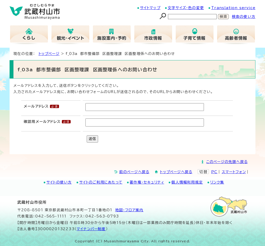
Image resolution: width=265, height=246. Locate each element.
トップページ (49, 53)
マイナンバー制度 (91, 229)
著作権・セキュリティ (147, 182)
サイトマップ (150, 8)
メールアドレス (36, 106)
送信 (92, 138)
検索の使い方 (243, 16)
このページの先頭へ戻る (227, 162)
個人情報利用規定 (187, 182)
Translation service (233, 8)
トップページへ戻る (176, 172)
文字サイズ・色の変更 (186, 8)
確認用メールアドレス (42, 121)
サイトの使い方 (59, 182)
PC (214, 172)
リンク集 (217, 182)
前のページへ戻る (134, 172)
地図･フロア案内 (129, 210)
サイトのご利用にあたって (100, 182)
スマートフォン (234, 172)
